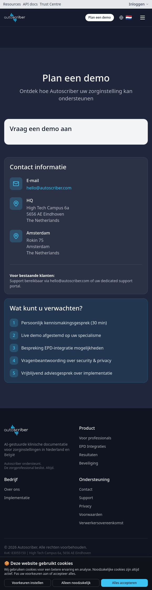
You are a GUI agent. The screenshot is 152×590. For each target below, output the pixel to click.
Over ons (12, 489)
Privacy (85, 506)
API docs (30, 4)
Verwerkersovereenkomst (101, 522)
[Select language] (125, 17)
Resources (12, 4)
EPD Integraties (92, 446)
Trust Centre (50, 4)
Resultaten (88, 454)
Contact (86, 489)
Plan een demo (99, 17)
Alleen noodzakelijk (76, 583)
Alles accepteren (124, 583)
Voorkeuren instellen (27, 583)
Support (86, 497)
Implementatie (17, 497)
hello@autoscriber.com (49, 188)
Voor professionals (95, 437)
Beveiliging (88, 463)
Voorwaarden (90, 514)
